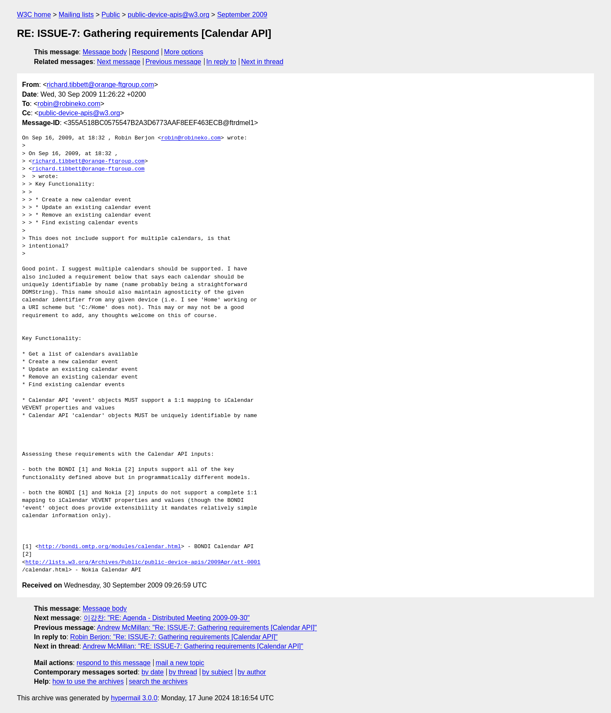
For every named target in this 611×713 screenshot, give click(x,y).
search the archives (158, 681)
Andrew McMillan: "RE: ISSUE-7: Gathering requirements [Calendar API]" (193, 646)
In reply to (221, 61)
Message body (105, 52)
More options (184, 52)
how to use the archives (88, 681)
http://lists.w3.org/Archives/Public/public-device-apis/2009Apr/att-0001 (143, 562)
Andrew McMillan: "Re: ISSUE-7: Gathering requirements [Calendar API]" (207, 627)
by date (152, 672)
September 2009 (242, 14)
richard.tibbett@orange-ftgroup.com (100, 84)
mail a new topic (180, 662)
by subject (217, 672)
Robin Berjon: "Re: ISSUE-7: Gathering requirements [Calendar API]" (173, 637)
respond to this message (113, 662)
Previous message (174, 61)
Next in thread (262, 61)
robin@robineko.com (69, 103)
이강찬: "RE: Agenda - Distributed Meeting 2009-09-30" (167, 617)
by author (252, 672)
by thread (183, 672)
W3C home (34, 14)
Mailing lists (76, 14)
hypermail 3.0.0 (134, 698)
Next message (118, 61)
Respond (145, 52)
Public (110, 14)
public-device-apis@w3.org (168, 14)
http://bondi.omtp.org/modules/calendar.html (110, 547)
